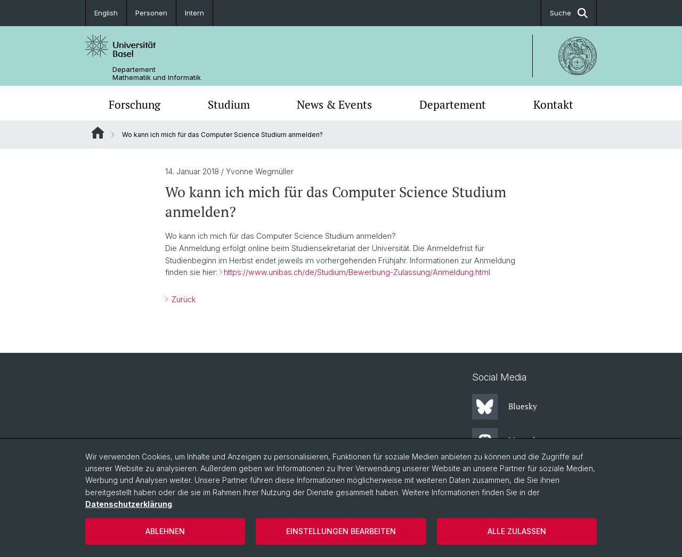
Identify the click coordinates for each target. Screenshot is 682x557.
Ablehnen (165, 531)
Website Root (98, 133)
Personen (151, 13)
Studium (229, 104)
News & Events (334, 104)
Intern (194, 13)
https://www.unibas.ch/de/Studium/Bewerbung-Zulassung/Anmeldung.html (357, 272)
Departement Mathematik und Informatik (156, 74)
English (106, 13)
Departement (452, 104)
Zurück (182, 299)
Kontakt (553, 104)
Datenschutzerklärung (128, 503)
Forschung (134, 104)
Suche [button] (569, 13)
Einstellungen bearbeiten (341, 531)
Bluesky (504, 406)
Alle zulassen (517, 531)
